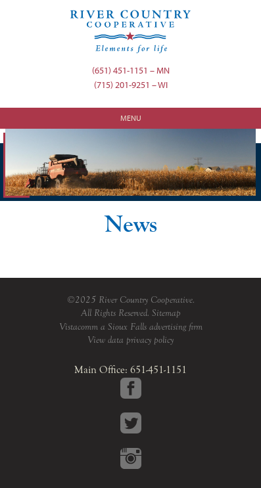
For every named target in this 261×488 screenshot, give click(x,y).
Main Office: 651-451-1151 (130, 370)
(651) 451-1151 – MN (131, 70)
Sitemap (166, 313)
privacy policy (150, 339)
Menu (130, 118)
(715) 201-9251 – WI (131, 84)
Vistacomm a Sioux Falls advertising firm (130, 326)
